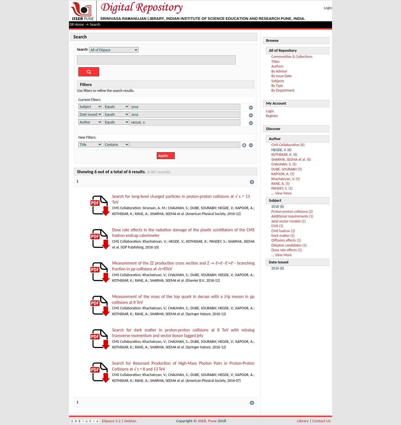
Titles (275, 61)
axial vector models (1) (288, 221)
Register (272, 115)
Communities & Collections (291, 56)
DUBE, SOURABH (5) (286, 169)
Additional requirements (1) (292, 216)
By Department (282, 90)
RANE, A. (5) (280, 183)
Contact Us (321, 420)
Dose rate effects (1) (286, 250)
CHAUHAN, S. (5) (284, 164)
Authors (277, 66)
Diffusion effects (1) (286, 240)
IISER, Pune (207, 420)
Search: (82, 49)
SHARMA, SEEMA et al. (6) (291, 159)
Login (328, 8)
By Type (277, 85)
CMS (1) (277, 226)
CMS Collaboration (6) (288, 144)
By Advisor (279, 71)
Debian (130, 420)
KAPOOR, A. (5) (282, 174)
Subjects (277, 81)
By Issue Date (281, 76)
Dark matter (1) (283, 235)
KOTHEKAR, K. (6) (284, 154)
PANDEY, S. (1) (281, 188)
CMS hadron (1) (283, 231)
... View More (281, 193)
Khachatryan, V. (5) (285, 179)
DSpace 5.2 (112, 420)
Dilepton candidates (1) (289, 245)
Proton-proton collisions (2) (292, 211)
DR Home (77, 24)
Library (303, 420)
